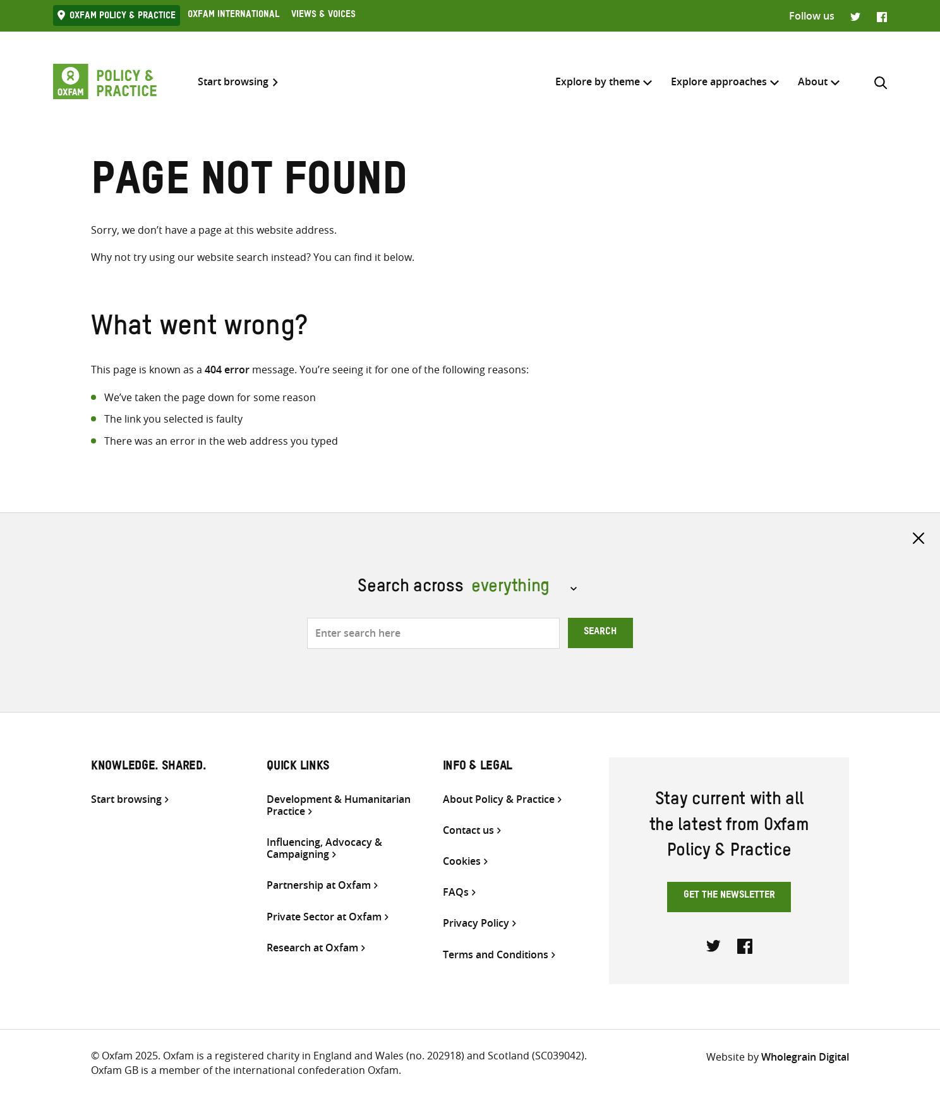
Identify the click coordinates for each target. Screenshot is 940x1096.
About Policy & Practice (499, 799)
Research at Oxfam (312, 948)
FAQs (456, 892)
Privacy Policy (476, 923)
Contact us (468, 830)
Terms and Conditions (495, 955)
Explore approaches (719, 81)
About (813, 81)
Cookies (462, 861)
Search (600, 632)
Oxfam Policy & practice (122, 17)
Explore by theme (597, 81)
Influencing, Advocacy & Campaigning (324, 848)
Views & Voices (323, 15)
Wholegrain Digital (805, 1057)
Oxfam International (233, 15)
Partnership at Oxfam (319, 885)
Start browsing (233, 82)
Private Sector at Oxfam (324, 917)
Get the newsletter (729, 896)
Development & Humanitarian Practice (339, 805)
